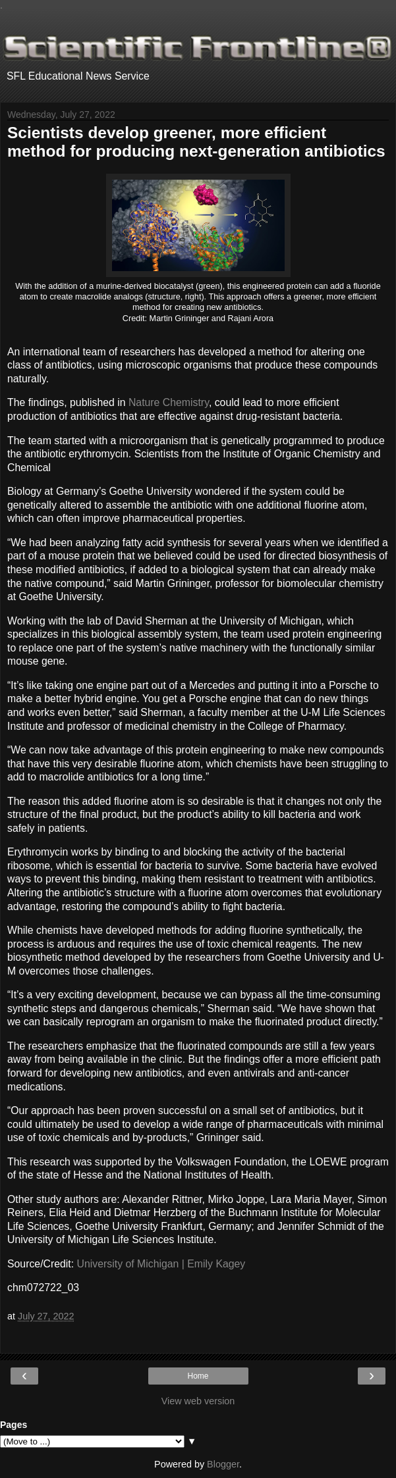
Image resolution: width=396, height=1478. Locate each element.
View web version (198, 1401)
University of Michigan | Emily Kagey (161, 1263)
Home (197, 1376)
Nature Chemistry (168, 402)
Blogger (223, 1464)
